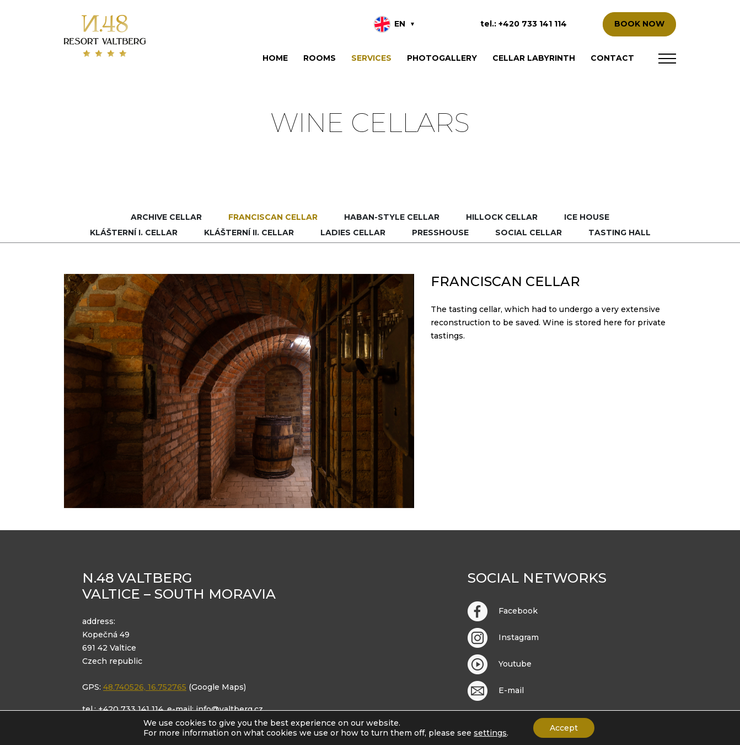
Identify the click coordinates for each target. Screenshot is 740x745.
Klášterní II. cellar (249, 232)
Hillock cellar (502, 217)
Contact (612, 58)
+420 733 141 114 (532, 24)
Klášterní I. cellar (134, 232)
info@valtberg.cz (229, 709)
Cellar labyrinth (533, 58)
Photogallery (442, 58)
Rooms (319, 58)
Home (275, 58)
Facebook (503, 611)
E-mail (496, 691)
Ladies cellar (352, 232)
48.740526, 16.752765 (144, 687)
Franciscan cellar (273, 217)
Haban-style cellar (391, 217)
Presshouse (440, 232)
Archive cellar (166, 217)
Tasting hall (619, 232)
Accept (564, 728)
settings (490, 733)
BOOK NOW (639, 24)
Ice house (586, 217)
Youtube (500, 664)
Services (371, 58)
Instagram (503, 638)
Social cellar (528, 232)
